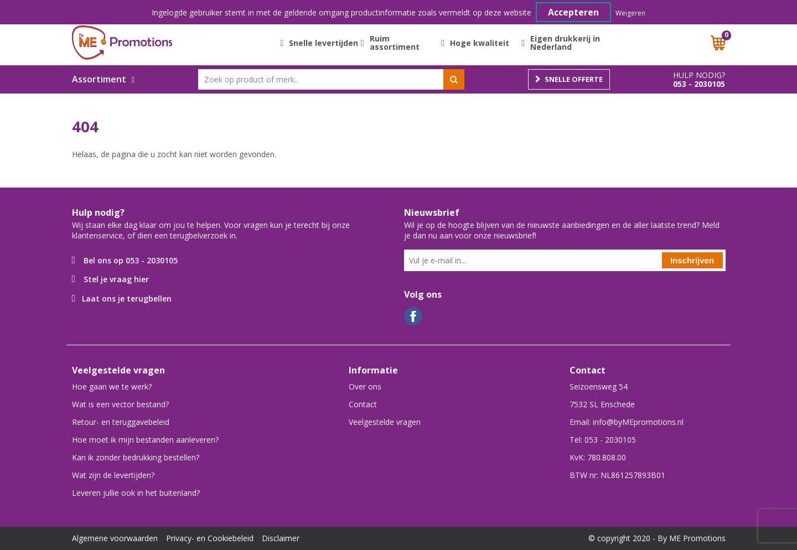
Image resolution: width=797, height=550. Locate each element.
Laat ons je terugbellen (127, 298)
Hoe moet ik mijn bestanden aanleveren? (145, 439)
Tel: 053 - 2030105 (603, 439)
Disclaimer (280, 538)
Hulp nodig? (699, 75)
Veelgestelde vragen (385, 422)
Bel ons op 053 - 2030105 (131, 260)
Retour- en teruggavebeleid (120, 422)
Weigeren (630, 13)
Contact (363, 404)
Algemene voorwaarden (115, 538)
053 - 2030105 (699, 84)
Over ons (365, 386)
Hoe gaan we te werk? (112, 386)
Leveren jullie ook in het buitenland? (136, 492)
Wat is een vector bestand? (120, 404)
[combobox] (331, 79)
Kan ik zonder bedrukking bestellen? (135, 457)
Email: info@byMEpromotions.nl (627, 422)
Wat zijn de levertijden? (113, 475)
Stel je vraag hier (116, 279)
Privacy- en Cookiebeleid (209, 538)
